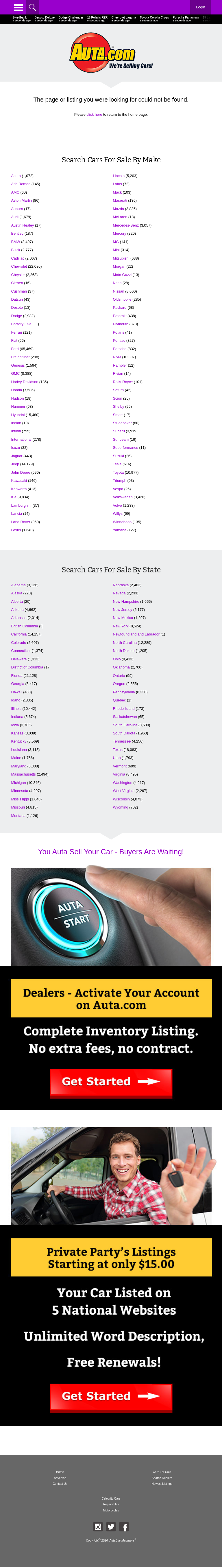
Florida (16, 675)
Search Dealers (162, 1478)
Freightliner (20, 357)
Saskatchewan (125, 716)
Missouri (18, 807)
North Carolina (125, 642)
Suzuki (118, 456)
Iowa (15, 725)
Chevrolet (19, 266)
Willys (118, 513)
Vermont (120, 766)
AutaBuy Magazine (121, 1540)
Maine (16, 758)
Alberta (17, 601)
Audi (14, 217)
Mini (116, 250)
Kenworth (19, 489)
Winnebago (122, 522)
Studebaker (122, 423)
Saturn (118, 390)
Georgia (17, 683)
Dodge (16, 316)
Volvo (117, 505)
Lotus (117, 184)
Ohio (117, 659)
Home (60, 1472)
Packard (120, 307)
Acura (16, 176)
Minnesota (19, 791)
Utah (117, 758)
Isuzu (15, 447)
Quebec (119, 700)
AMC (15, 192)
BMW (15, 242)
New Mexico (123, 618)
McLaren (120, 217)
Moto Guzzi (122, 275)
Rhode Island (124, 708)
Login (200, 7)
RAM (117, 357)
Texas (118, 749)
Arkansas (18, 618)
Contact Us (60, 1483)
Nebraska (121, 585)
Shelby (118, 406)
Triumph (119, 480)
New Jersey (122, 609)
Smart (118, 415)
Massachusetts (23, 774)
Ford (14, 349)
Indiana (17, 716)
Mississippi (20, 799)
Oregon (119, 683)
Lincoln (119, 176)
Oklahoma (121, 667)
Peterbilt (120, 316)
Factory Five (21, 324)
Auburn (17, 209)
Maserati (120, 200)
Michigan (18, 782)
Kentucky (18, 741)
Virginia (119, 774)
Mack (117, 192)
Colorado (18, 642)
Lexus (16, 530)
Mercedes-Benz (126, 225)
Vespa (118, 489)
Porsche (120, 349)
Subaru (119, 431)
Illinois (16, 708)
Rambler (120, 365)
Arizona (17, 609)
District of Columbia (27, 667)
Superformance (125, 447)
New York (121, 626)
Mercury (119, 233)
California (19, 634)
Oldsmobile (122, 299)
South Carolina (125, 725)
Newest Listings (161, 1483)
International (21, 439)
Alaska (16, 593)
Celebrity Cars (111, 1498)
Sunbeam (121, 439)
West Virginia (124, 791)
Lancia (16, 513)
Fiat (14, 340)
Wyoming (120, 807)
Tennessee (122, 741)
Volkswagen (123, 497)
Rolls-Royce (123, 382)
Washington (122, 782)
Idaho (15, 700)
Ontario (119, 675)
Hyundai (18, 415)
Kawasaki (19, 480)
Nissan (118, 291)
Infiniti (16, 431)
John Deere (20, 472)
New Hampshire (126, 601)
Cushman (19, 291)
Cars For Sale (162, 1472)
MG (116, 242)
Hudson (17, 398)
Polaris (118, 332)
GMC (15, 373)
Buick (15, 250)
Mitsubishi (121, 258)
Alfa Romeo (20, 184)
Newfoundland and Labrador (136, 634)
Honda (16, 390)
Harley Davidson (24, 382)
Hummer (18, 406)
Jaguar (16, 456)
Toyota (118, 472)
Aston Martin (21, 200)
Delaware (19, 659)
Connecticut (21, 651)
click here (94, 114)
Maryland (18, 766)
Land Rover (20, 522)
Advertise (60, 1478)
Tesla (117, 464)
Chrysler (18, 275)
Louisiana (19, 749)
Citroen (17, 283)
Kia (13, 497)
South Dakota (124, 733)
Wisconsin (121, 799)
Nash (117, 283)
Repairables (111, 1504)
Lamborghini (21, 505)
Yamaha (120, 530)
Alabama (18, 585)
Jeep (15, 464)
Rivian (118, 373)
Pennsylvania (124, 692)
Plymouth (120, 324)
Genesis (18, 365)
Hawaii (16, 692)
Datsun (17, 299)
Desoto (17, 307)
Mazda (118, 209)
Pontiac (119, 340)
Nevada (119, 593)
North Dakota (124, 651)
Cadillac (17, 258)
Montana (18, 815)
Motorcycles (111, 1510)
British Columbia (24, 626)
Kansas (17, 733)
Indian (16, 423)
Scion (117, 398)
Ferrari (16, 332)
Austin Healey (22, 225)
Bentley (17, 233)
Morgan (119, 266)
